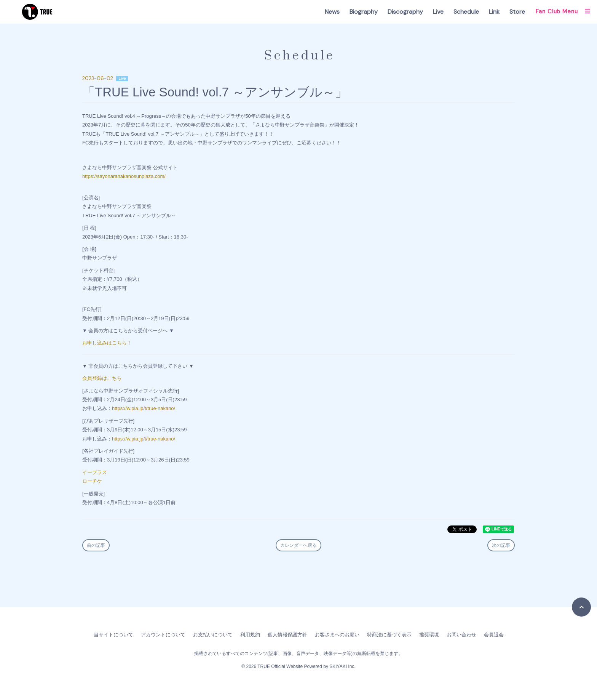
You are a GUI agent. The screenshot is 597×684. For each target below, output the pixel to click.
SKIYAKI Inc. (342, 666)
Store (517, 12)
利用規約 (250, 635)
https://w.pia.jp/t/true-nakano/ (143, 408)
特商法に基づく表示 (389, 635)
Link (494, 12)
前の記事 (96, 545)
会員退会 (494, 635)
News (332, 12)
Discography (405, 12)
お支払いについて (213, 635)
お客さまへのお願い (337, 635)
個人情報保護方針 (287, 635)
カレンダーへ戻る (298, 545)
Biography (364, 12)
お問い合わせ (461, 635)
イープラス (94, 472)
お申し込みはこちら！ (107, 343)
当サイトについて (113, 635)
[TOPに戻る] (581, 607)
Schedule (466, 12)
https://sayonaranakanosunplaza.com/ (124, 176)
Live (438, 12)
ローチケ (92, 481)
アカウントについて (163, 635)
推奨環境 (429, 635)
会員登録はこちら (102, 378)
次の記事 (501, 545)
